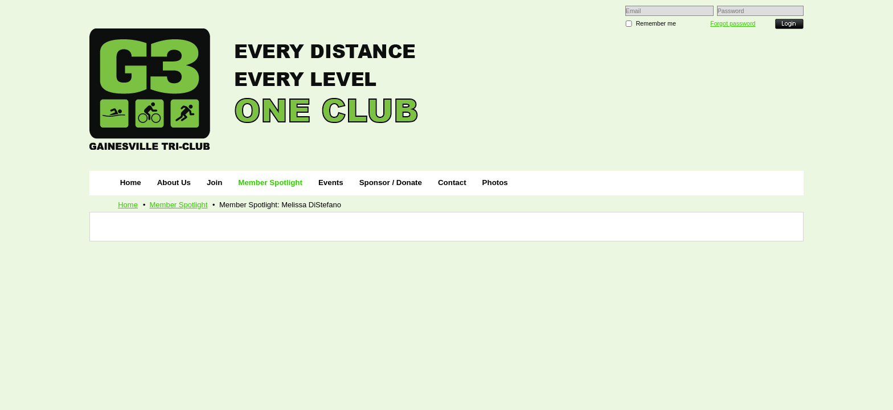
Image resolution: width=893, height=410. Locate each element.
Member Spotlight (179, 204)
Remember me (655, 23)
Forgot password (732, 23)
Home (128, 204)
